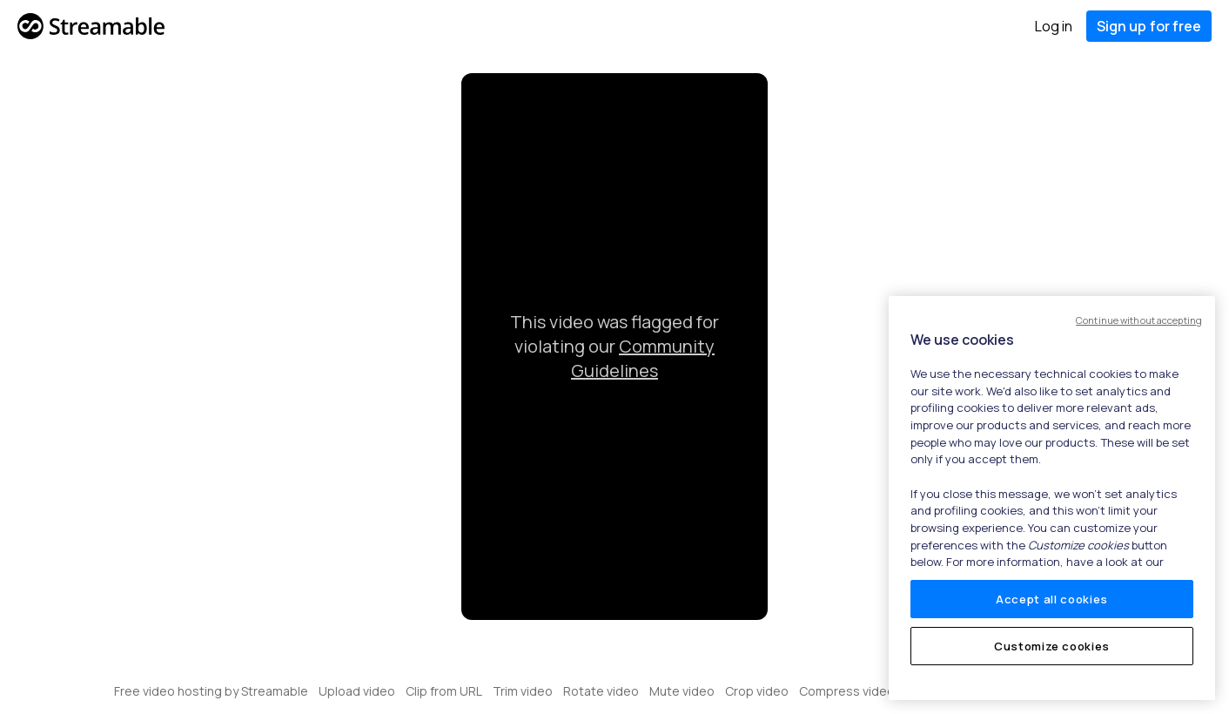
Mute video (682, 691)
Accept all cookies (1052, 599)
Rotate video (601, 691)
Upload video (357, 691)
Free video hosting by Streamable (211, 691)
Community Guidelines (643, 358)
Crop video (757, 691)
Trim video (523, 691)
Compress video (847, 691)
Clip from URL (444, 691)
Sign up (1149, 26)
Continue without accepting (1139, 320)
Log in (1053, 26)
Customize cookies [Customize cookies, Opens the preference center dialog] (1052, 646)
